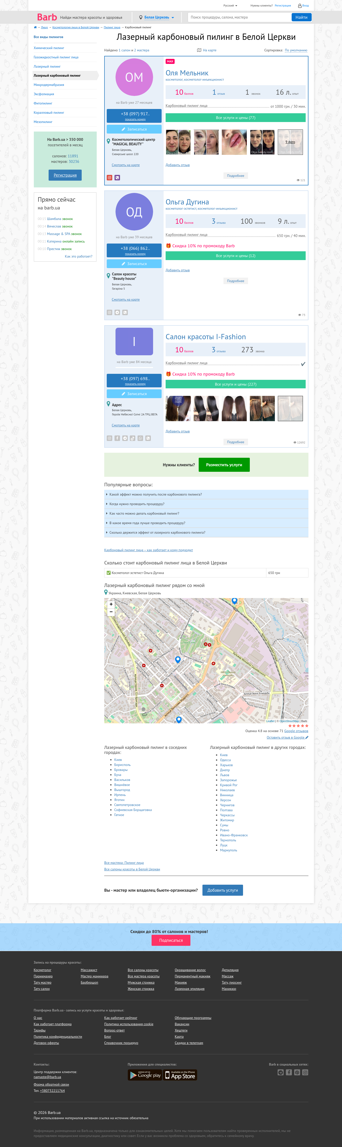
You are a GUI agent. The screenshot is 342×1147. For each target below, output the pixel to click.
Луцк (223, 845)
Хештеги (181, 1030)
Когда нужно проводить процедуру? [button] (136, 504)
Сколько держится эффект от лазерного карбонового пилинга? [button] (157, 532)
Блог (107, 1036)
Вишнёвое (122, 784)
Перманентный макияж (192, 976)
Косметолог (42, 970)
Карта (179, 1036)
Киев (118, 759)
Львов (224, 775)
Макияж (181, 982)
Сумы (224, 825)
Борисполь (122, 764)
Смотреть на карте (126, 165)
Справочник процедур (121, 1043)
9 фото (290, 142)
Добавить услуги (222, 890)
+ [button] (111, 605)
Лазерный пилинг (47, 66)
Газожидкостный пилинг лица (56, 57)
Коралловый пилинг (49, 112)
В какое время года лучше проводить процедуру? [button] (147, 523)
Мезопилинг (43, 122)
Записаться (134, 129)
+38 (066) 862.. (135, 250)
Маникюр (229, 988)
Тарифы (40, 1030)
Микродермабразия (49, 84)
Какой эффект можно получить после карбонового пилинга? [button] (155, 494)
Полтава (226, 810)
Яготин (119, 799)
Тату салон (42, 988)
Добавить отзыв (178, 165)
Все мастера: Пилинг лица (124, 862)
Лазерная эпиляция (189, 988)
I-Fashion (206, 336)
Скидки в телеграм (189, 1043)
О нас (38, 1017)
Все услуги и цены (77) (235, 117)
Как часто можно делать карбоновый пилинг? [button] (144, 513)
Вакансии (182, 1024)
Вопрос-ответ (114, 1030)
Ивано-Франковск (234, 835)
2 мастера (141, 50)
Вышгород (122, 789)
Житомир (227, 820)
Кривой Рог (229, 785)
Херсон (225, 800)
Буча (117, 774)
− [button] (111, 612)
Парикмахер (43, 976)
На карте (206, 50)
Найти (302, 17)
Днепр (225, 770)
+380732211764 (52, 1090)
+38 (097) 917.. (135, 116)
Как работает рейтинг (120, 1017)
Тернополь (228, 840)
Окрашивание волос (190, 970)
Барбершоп (89, 982)
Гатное (119, 815)
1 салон (124, 50)
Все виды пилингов (48, 37)
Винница (226, 795)
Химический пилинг (49, 48)
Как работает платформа (53, 1024)
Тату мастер (43, 982)
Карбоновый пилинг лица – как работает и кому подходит (148, 550)
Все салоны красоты (143, 970)
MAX (170, 61)
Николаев (227, 790)
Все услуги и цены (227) (236, 384)
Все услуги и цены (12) (235, 255)
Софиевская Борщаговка (133, 810)
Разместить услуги (224, 465)
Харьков (226, 765)
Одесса (225, 760)
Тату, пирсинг (232, 982)
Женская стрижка (141, 988)
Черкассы (227, 815)
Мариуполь (228, 850)
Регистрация (283, 5)
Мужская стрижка (141, 982)
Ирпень (120, 794)
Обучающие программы (193, 1017)
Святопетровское (127, 804)
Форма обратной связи (51, 1084)
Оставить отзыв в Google (287, 737)
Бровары (121, 769)
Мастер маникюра (94, 976)
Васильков (122, 779)
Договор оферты (46, 1043)
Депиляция (230, 970)
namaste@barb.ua (47, 1077)
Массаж (228, 976)
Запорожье (228, 780)
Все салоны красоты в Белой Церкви (132, 869)
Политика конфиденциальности (58, 1036)
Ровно (224, 830)
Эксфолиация (44, 94)
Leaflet (270, 721)
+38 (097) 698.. (135, 381)
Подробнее (235, 175)
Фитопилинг (43, 103)
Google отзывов (296, 731)
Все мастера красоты (144, 976)
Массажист (89, 970)
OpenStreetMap (289, 721)
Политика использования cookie (128, 1024)
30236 (74, 161)
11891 (73, 155)
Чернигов (227, 805)
